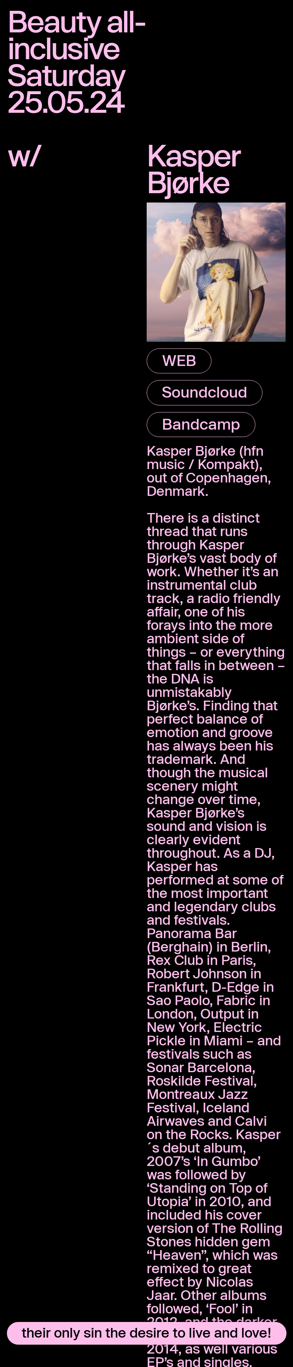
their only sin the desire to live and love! (146, 1332)
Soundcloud (204, 392)
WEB (179, 360)
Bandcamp (201, 424)
